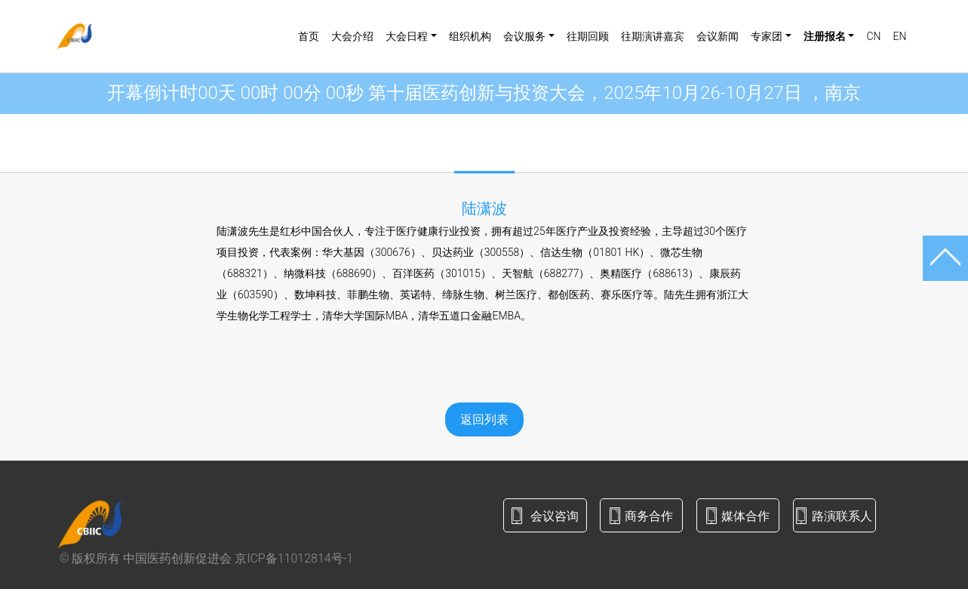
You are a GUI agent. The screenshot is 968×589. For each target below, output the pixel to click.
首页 (308, 36)
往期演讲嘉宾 (652, 36)
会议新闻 (717, 36)
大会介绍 (352, 36)
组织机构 (470, 36)
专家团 (766, 36)
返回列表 (484, 419)
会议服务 (524, 36)
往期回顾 (588, 36)
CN (873, 36)
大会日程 (407, 36)
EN (899, 36)
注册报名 (825, 36)
